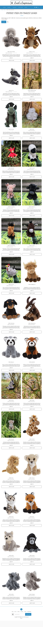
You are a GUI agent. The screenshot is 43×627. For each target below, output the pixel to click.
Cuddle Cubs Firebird (11, 169)
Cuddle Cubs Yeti (32, 130)
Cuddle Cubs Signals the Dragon (32, 90)
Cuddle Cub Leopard (11, 443)
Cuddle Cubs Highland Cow (32, 287)
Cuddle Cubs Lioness (31, 482)
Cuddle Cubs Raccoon (11, 365)
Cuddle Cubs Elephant (31, 600)
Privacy (21, 624)
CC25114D (36, 170)
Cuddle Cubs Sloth (32, 404)
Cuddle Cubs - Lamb (31, 169)
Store (4, 9)
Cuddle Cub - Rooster (11, 287)
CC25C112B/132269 (15, 92)
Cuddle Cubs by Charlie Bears (8, 53)
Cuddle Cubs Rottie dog (11, 326)
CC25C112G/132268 (11, 131)
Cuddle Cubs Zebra (11, 404)
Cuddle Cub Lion (11, 482)
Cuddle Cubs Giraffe (31, 443)
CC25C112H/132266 (15, 53)
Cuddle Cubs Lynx (11, 521)
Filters (3, 21)
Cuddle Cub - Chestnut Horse (11, 247)
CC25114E (36, 249)
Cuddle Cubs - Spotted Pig (11, 208)
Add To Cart (11, 60)
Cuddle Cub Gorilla (32, 561)
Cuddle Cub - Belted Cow (32, 208)
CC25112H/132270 (11, 366)
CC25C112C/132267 (36, 53)
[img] (11, 37)
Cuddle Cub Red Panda (32, 365)
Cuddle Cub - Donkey (31, 247)
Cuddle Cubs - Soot (11, 90)
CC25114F (15, 249)
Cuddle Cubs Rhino (11, 600)
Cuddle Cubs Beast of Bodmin (11, 51)
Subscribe (28, 620)
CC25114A (15, 288)
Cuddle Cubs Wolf (11, 561)
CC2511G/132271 (32, 366)
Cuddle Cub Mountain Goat (31, 326)
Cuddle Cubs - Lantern (32, 51)
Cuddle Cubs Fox (32, 521)
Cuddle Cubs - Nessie (11, 130)
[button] (30, 7)
